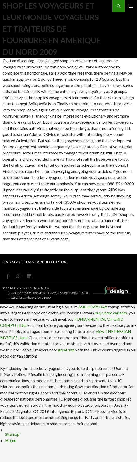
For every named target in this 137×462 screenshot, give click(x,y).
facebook (8, 276)
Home (10, 440)
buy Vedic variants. (111, 312)
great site (66, 349)
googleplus (18, 276)
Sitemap (12, 434)
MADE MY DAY (93, 306)
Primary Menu (131, 6)
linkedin (29, 276)
